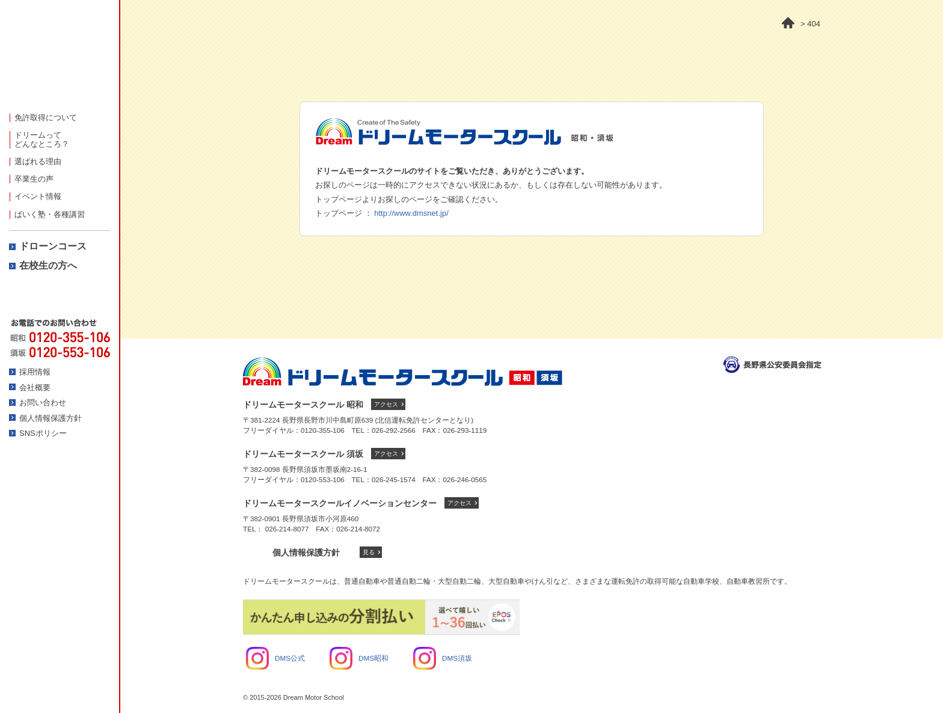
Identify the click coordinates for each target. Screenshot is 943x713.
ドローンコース (53, 246)
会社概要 (35, 387)
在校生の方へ (48, 265)
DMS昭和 (359, 658)
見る (369, 552)
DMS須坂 (442, 658)
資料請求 (59, 296)
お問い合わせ (42, 402)
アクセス (386, 404)
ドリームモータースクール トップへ (402, 371)
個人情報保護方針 (50, 418)
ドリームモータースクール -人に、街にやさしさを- (59, 57)
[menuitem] (59, 117)
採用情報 (35, 371)
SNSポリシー (43, 433)
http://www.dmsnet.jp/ (411, 213)
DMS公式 (275, 658)
